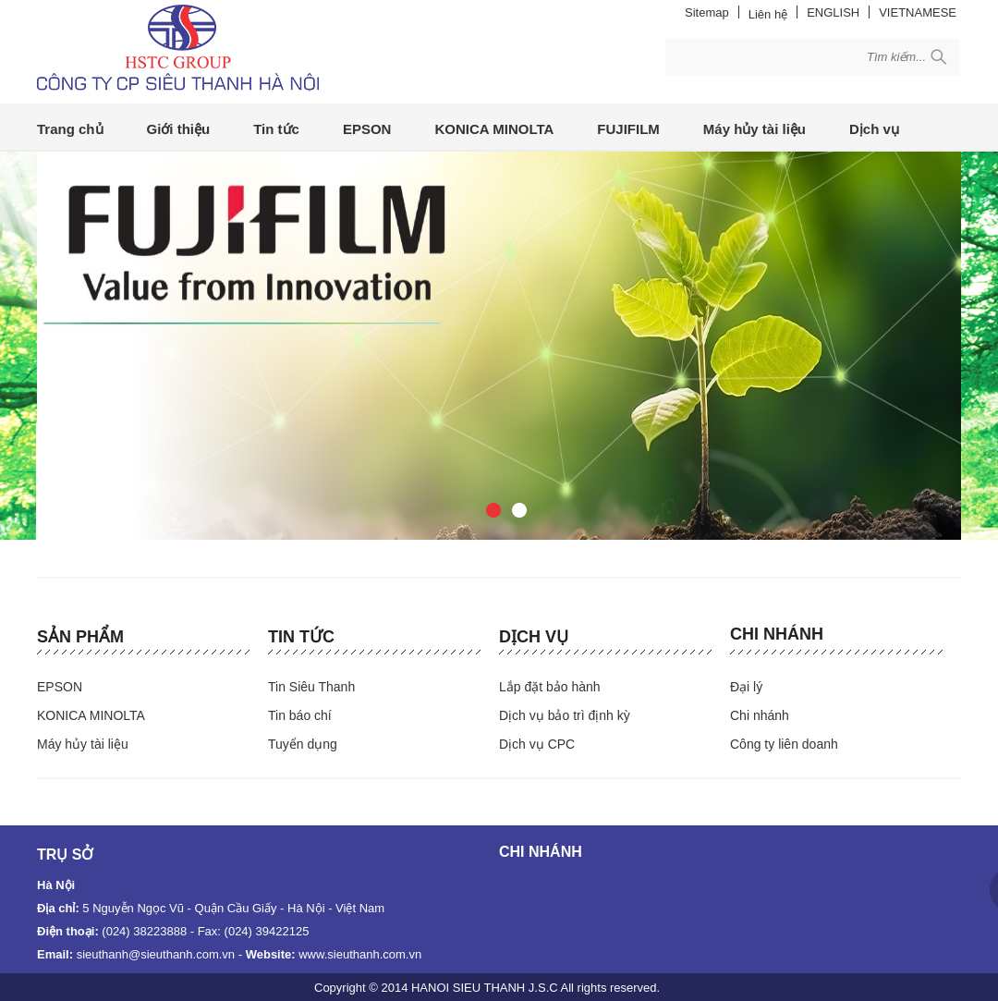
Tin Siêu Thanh (311, 686)
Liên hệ (767, 14)
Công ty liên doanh (784, 744)
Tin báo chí (300, 715)
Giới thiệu (179, 129)
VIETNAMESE (917, 12)
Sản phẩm (80, 637)
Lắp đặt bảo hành (550, 686)
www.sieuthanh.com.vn (359, 954)
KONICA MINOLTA (494, 129)
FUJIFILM (628, 129)
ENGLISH (833, 12)
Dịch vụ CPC (537, 744)
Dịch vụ (874, 129)
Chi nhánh (776, 634)
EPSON (367, 129)
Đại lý (746, 686)
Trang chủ (70, 129)
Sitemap (707, 12)
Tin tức (276, 129)
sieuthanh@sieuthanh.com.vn (156, 954)
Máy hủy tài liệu (754, 129)
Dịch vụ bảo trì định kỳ (564, 715)
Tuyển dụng (302, 744)
